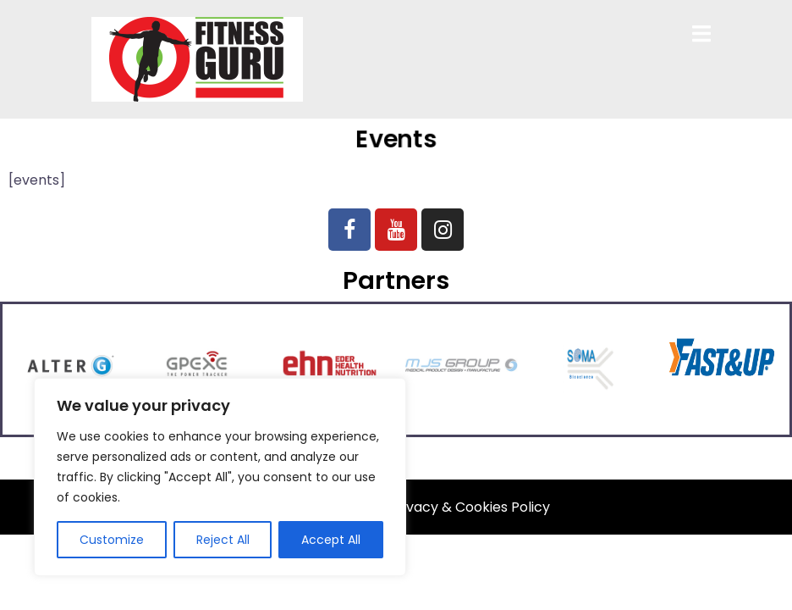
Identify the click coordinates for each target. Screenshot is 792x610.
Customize (112, 539)
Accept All (330, 539)
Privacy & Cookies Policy (469, 507)
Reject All (223, 539)
